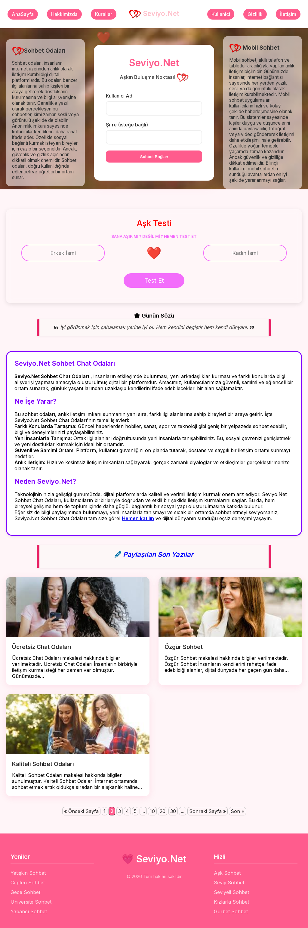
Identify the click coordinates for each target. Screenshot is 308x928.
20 (162, 811)
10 (152, 811)
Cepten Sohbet (28, 883)
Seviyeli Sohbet (231, 892)
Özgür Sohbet (184, 646)
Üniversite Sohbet (31, 902)
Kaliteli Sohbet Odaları (43, 764)
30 (173, 811)
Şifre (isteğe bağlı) (127, 125)
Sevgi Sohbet (229, 883)
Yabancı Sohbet (29, 911)
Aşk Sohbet (227, 873)
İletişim (288, 14)
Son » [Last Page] (237, 811)
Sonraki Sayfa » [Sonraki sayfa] (207, 811)
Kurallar (103, 14)
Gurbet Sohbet (231, 911)
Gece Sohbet (25, 892)
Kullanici (220, 14)
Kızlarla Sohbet (231, 902)
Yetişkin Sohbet (28, 873)
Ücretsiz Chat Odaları (41, 646)
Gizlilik (255, 14)
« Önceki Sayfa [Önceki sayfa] (81, 811)
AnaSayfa (23, 14)
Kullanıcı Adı (120, 96)
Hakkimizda (64, 14)
